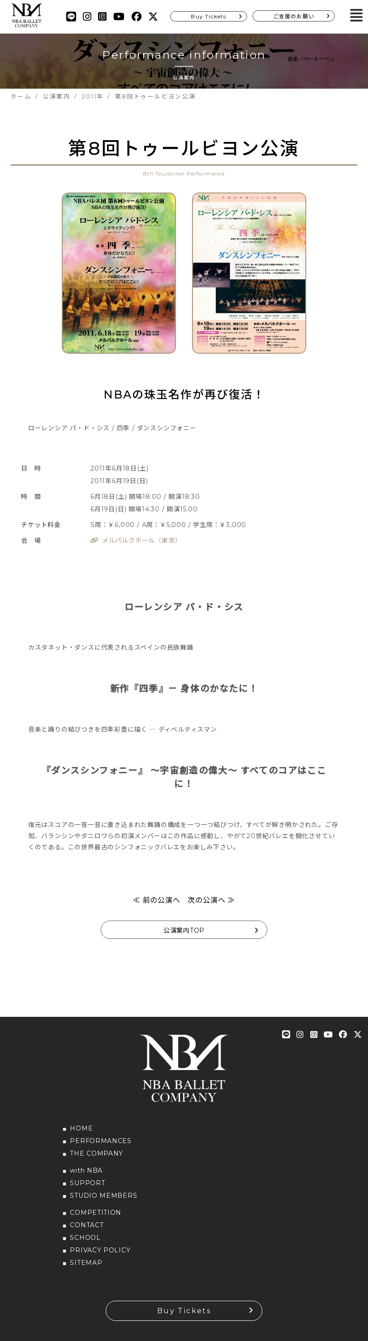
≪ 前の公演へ (156, 900)
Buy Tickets (208, 16)
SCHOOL (85, 1238)
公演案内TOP (184, 930)
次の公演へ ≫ (211, 900)
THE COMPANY (96, 1153)
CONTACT (86, 1225)
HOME (81, 1128)
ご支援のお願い (293, 16)
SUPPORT (87, 1183)
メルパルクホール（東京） (142, 540)
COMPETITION (95, 1212)
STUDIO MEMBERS (103, 1195)
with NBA (86, 1170)
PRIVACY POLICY (100, 1250)
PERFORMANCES (100, 1141)
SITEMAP (86, 1263)
